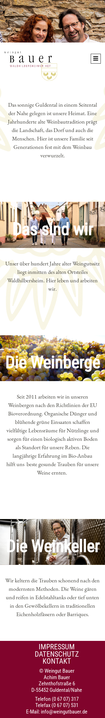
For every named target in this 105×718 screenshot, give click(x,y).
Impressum (57, 647)
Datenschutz (57, 654)
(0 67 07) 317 (65, 699)
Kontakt (57, 661)
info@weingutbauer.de (64, 711)
